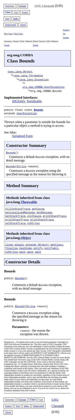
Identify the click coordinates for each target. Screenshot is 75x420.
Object (26, 237)
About (23, 25)
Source (25, 12)
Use (16, 12)
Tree (7, 18)
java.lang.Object (20, 71)
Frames (66, 30)
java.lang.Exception (34, 79)
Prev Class (8, 34)
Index (16, 18)
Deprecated (10, 25)
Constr (7, 45)
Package (22, 6)
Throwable (29, 201)
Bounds (38, 109)
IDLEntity (18, 101)
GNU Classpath (44, 5)
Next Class (18, 34)
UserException (27, 113)
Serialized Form (22, 135)
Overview (9, 6)
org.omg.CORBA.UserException (43, 87)
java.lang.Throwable (28, 75)
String (21, 165)
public (9, 278)
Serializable (34, 101)
